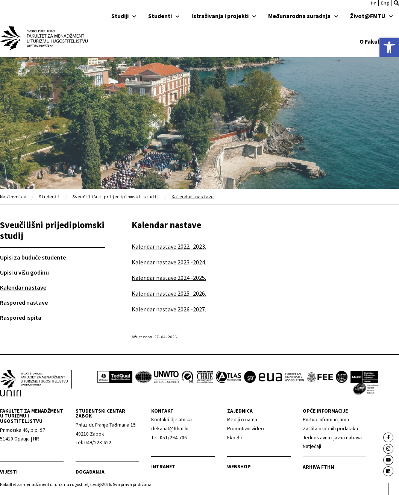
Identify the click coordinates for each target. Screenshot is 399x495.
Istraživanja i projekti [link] (223, 16)
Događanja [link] (90, 472)
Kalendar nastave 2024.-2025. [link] (169, 277)
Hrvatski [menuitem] (373, 3)
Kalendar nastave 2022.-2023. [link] (169, 246)
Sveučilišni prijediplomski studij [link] (115, 196)
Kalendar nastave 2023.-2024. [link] (169, 262)
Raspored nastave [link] (24, 302)
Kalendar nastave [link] (23, 287)
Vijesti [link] (9, 472)
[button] (396, 3)
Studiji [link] (123, 16)
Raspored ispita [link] (20, 317)
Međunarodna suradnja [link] (303, 16)
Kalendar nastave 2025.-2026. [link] (169, 293)
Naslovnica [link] (13, 196)
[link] (389, 47)
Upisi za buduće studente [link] (33, 257)
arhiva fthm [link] (318, 467)
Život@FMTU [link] (371, 16)
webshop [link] (239, 466)
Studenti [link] (163, 16)
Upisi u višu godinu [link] (24, 272)
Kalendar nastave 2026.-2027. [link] (169, 309)
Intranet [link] (163, 466)
